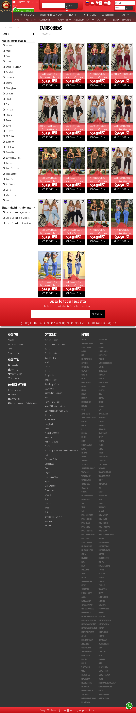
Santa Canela (86, 601)
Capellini (8, 61)
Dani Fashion (103, 597)
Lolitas (101, 562)
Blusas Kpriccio (87, 550)
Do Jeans (8, 93)
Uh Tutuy (102, 574)
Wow (100, 500)
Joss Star (8, 109)
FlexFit (101, 402)
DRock (7, 99)
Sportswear (103, 19)
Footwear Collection (53, 459)
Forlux (84, 406)
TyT (100, 488)
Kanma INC (102, 652)
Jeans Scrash (103, 414)
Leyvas (83, 585)
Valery (7, 189)
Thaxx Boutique (10, 173)
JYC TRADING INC (104, 644)
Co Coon (101, 511)
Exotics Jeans (86, 402)
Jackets (47, 428)
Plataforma (85, 679)
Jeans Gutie (85, 414)
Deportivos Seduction (89, 628)
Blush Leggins (86, 683)
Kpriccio (101, 426)
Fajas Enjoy (85, 523)
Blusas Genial (104, 546)
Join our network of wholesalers (22, 403)
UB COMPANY (85, 702)
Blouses (74, 14)
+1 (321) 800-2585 (23, 10)
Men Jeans (49, 521)
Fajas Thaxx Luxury (88, 535)
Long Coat (49, 424)
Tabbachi (8, 163)
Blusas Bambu (104, 543)
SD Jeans (8, 131)
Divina (83, 387)
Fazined (101, 613)
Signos (84, 457)
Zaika (83, 511)
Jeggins (47, 481)
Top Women (9, 184)
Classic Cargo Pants (52, 402)
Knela (83, 426)
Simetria (84, 461)
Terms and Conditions (17, 344)
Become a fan (14, 390)
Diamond (84, 558)
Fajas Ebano (103, 519)
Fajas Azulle (103, 515)
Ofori (83, 441)
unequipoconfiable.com (87, 710)
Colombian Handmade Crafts (56, 410)
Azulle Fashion (86, 543)
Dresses (30, 19)
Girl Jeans (48, 512)
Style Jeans (9, 147)
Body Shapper (63, 19)
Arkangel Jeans (87, 344)
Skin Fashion (103, 632)
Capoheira (9, 72)
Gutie (83, 410)
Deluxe (83, 379)
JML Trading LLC (86, 652)
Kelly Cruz (85, 687)
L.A (82, 429)
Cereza (83, 554)
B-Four (101, 348)
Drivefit (101, 628)
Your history (14, 378)
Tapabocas (49, 490)
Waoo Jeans (9, 195)
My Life (83, 437)
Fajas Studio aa (104, 527)
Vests (47, 499)
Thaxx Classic (9, 179)
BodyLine (102, 617)
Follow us (13, 394)
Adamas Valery (86, 582)
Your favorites (15, 373)
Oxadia (101, 445)
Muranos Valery (87, 640)
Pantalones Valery (105, 687)
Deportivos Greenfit (88, 624)
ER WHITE (84, 398)
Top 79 (101, 480)
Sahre (7, 125)
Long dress (49, 463)
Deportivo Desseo (105, 621)
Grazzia (101, 406)
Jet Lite (83, 636)
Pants (47, 468)
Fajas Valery (85, 539)
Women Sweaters (52, 432)
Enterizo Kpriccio (87, 632)
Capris (18, 19)
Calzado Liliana (104, 675)
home (4, 27)
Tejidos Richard (86, 605)
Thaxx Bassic (85, 476)
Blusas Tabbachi (104, 550)
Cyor (100, 656)
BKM (82, 355)
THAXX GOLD (103, 589)
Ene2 (100, 394)
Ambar (83, 340)
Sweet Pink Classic (11, 157)
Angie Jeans (103, 340)
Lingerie (48, 494)
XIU (82, 504)
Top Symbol (85, 484)
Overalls (48, 503)
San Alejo (84, 695)
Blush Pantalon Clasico (107, 683)
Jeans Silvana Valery (88, 418)
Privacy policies (14, 353)
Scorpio (101, 636)
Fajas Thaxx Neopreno (106, 535)
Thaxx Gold (103, 640)
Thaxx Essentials (11, 168)
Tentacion (84, 472)
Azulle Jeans (9, 50)
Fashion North (104, 558)
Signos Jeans (103, 457)
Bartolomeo (103, 352)
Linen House (85, 656)
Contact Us (14, 398)
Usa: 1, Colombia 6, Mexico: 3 (16, 212)
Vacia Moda (102, 605)
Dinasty (101, 379)
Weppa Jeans (10, 200)
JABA (100, 648)
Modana (84, 660)
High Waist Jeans (51, 441)
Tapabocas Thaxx (104, 695)
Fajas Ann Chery (87, 515)
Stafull (101, 570)
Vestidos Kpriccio (87, 609)
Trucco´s (84, 488)
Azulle (83, 597)
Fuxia (83, 562)
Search (69, 6)
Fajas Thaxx (103, 531)
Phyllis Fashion (104, 566)
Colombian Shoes (52, 477)
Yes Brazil (102, 507)
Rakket (7, 120)
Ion (100, 410)
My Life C (101, 437)
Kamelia (101, 422)
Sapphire (102, 601)
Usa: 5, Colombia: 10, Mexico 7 (17, 223)
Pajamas (48, 525)
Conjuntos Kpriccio (88, 621)
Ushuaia (84, 492)
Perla (101, 691)
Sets (46, 397)
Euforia (101, 398)
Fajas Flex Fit (103, 523)
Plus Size (48, 446)
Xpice (83, 507)
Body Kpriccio (86, 613)
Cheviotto (8, 77)
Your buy (13, 369)
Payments (13, 365)
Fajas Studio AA (86, 531)
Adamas (101, 578)
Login (127, 7)
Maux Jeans (103, 433)
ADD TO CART (49, 85)
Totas (83, 671)
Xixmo (101, 504)
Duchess (101, 390)
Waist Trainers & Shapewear (53, 14)
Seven (101, 453)
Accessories (49, 415)
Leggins (48, 472)
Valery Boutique (87, 496)
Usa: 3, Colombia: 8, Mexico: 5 (17, 217)
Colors (101, 554)
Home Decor (50, 419)
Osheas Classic (86, 445)
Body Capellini (104, 609)
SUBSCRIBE (97, 314)
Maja (83, 566)
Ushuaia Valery (86, 593)
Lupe (100, 663)
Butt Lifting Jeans (28, 14)
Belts (47, 508)
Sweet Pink (9, 152)
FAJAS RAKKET (85, 527)
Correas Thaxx (104, 699)
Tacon (101, 679)
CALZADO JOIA (103, 671)
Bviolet (101, 359)
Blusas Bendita (86, 546)
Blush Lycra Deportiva (89, 617)
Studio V (102, 585)
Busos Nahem (103, 667)
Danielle (102, 582)
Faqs (10, 349)
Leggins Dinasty (87, 691)
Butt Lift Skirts (109, 14)
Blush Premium (86, 359)
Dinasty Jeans (10, 88)
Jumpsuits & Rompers (123, 19)
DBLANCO (102, 375)
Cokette (7, 82)
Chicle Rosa (103, 371)
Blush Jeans (103, 355)
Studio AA (8, 141)
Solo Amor (85, 570)
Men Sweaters (50, 485)
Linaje (83, 663)
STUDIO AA (8, 136)
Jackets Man (49, 437)
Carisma (101, 367)
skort (125, 14)
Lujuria (84, 433)
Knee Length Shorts (84, 19)
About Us (11, 340)
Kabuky (84, 422)
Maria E (101, 539)
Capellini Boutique (12, 66)
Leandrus (102, 429)
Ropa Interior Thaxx (88, 699)
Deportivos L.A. (104, 624)
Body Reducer (46, 19)
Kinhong (102, 660)
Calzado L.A (85, 675)
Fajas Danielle (86, 519)
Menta (101, 593)
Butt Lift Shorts (91, 14)
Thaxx (83, 574)
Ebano (7, 104)
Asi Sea (7, 45)
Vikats (83, 578)
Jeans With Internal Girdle (55, 406)
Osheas (16, 27)
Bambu (7, 56)
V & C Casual (85, 667)
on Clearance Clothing (53, 516)
